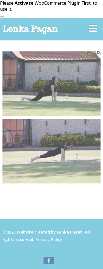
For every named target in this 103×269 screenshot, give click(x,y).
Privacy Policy (48, 239)
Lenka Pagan (30, 28)
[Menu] (93, 28)
